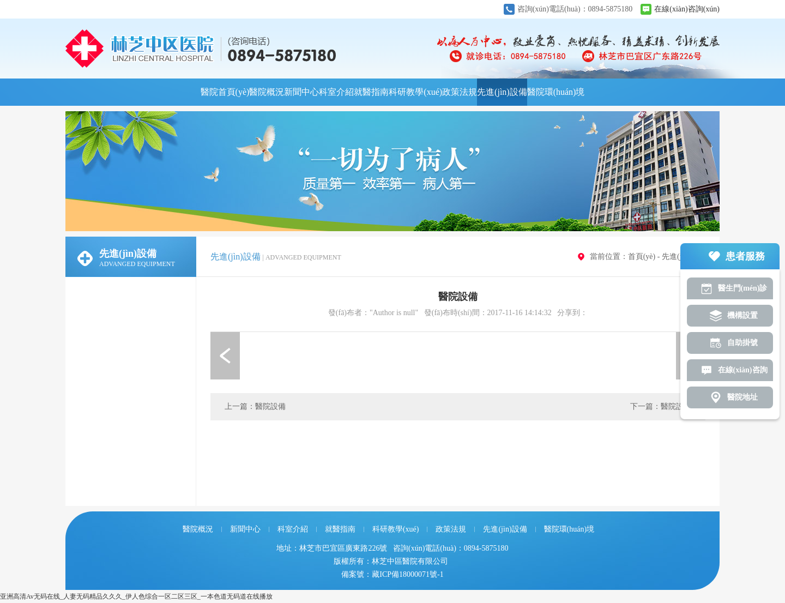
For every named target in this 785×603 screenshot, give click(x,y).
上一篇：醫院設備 (255, 406)
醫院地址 (742, 397)
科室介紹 (336, 92)
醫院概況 (266, 92)
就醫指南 (371, 92)
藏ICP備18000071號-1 (407, 574)
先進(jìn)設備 (502, 92)
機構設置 (742, 315)
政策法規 (459, 92)
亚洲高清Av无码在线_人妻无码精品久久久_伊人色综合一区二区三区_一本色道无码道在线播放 (136, 596)
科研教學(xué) (415, 92)
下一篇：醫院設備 (660, 406)
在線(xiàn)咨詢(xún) (687, 9)
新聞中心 (301, 92)
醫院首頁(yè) (225, 92)
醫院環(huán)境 (556, 92)
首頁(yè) (642, 256)
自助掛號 (742, 343)
